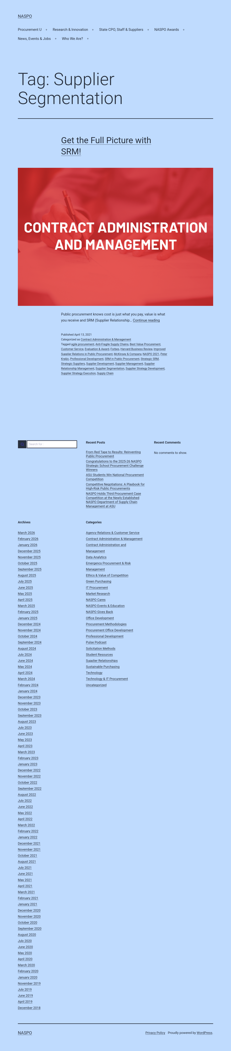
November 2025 (29, 557)
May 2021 (25, 880)
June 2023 (25, 734)
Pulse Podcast (96, 642)
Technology (94, 673)
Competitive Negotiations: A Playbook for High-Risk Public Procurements (115, 486)
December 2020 (29, 910)
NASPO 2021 (151, 354)
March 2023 (26, 752)
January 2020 (27, 977)
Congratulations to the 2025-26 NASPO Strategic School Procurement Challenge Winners (115, 465)
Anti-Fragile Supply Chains (112, 344)
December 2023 (29, 697)
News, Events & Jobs (34, 39)
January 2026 (27, 545)
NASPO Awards (166, 29)
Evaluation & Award (97, 349)
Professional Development (87, 359)
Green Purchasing (98, 581)
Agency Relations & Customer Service (112, 533)
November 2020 (29, 916)
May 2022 (25, 813)
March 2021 (26, 892)
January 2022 (27, 837)
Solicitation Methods (100, 648)
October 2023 (27, 709)
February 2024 (28, 685)
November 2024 (29, 630)
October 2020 (27, 922)
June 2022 (25, 807)
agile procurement (82, 344)
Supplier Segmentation (110, 368)
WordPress (204, 1033)
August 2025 (27, 575)
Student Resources (99, 654)
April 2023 (25, 746)
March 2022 (26, 825)
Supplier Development (100, 363)
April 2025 (25, 600)
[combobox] (47, 444)
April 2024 (25, 673)
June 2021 (25, 874)
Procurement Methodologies (106, 624)
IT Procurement (97, 587)
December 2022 (29, 770)
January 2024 (27, 691)
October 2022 (27, 782)
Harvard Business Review (136, 349)
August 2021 (27, 861)
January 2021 (27, 904)
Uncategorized (96, 685)
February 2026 (28, 539)
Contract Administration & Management (106, 339)
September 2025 (29, 569)
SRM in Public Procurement (122, 359)
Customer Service (72, 349)
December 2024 (29, 624)
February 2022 (28, 831)
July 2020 (25, 941)
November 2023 (29, 703)
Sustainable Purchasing (102, 667)
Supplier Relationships (102, 660)
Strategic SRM (150, 359)
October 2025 (27, 563)
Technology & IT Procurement (107, 679)
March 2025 (26, 606)
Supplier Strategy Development (145, 368)
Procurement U (30, 29)
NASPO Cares (96, 600)
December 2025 (29, 551)
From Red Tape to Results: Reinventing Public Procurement (113, 454)
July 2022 (25, 801)
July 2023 (25, 727)
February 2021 (28, 898)
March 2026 (26, 533)
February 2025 (28, 612)
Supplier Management (129, 363)
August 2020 (27, 934)
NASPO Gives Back (99, 612)
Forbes (115, 349)
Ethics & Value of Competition (107, 575)
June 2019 (25, 995)
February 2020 (28, 971)
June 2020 (25, 947)
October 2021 (27, 855)
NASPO (25, 16)
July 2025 (25, 581)
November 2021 (29, 849)
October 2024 (27, 636)
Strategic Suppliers (73, 363)
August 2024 (27, 648)
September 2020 (29, 928)
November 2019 (29, 983)
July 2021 (25, 867)
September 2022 (29, 788)
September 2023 (29, 715)
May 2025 (25, 594)
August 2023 (27, 721)
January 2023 (27, 764)
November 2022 (29, 776)
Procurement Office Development (109, 630)
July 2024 (25, 654)
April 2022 (25, 819)
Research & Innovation (70, 29)
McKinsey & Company (127, 354)
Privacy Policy (155, 1033)
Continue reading (146, 320)
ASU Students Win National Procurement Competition (115, 477)
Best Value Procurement (145, 344)
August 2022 (27, 794)
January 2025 (27, 618)
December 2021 (29, 843)
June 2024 (25, 660)
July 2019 (25, 989)
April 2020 (25, 959)
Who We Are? (72, 39)
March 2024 (26, 679)
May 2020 (25, 953)
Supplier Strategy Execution (78, 373)
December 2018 (29, 1008)
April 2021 (25, 886)
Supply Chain (105, 373)
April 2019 (25, 1001)
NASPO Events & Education (105, 606)
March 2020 (26, 965)
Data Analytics (96, 557)
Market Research (98, 594)
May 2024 (25, 667)
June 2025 (25, 587)
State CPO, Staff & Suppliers (121, 29)
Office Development (100, 618)
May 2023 (25, 740)
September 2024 (29, 642)
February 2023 (28, 758)
